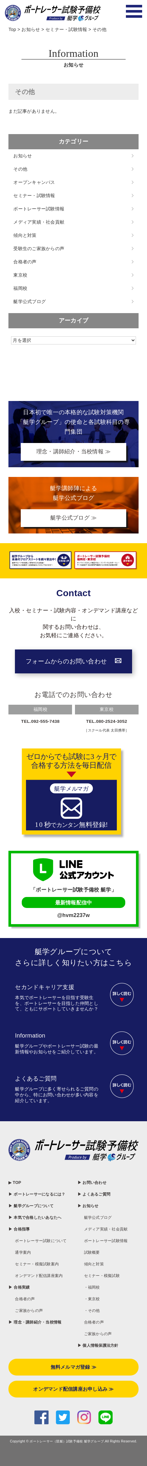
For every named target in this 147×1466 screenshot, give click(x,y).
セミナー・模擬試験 (105, 1277)
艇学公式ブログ (29, 301)
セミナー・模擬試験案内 (40, 1286)
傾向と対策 (24, 235)
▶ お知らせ (90, 1207)
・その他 (93, 1313)
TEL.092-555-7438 (40, 722)
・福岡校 (93, 1289)
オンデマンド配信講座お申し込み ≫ (73, 1405)
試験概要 (93, 1254)
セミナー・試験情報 (34, 195)
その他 (20, 169)
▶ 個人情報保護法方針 (101, 1348)
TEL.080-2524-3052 (106, 722)
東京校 (20, 275)
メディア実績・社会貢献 (38, 222)
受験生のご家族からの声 (38, 248)
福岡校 (20, 288)
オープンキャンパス (34, 182)
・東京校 (93, 1301)
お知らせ (22, 155)
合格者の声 (24, 261)
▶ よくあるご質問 (97, 1195)
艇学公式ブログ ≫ (73, 519)
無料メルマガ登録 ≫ (73, 1382)
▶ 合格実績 (20, 1317)
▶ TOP (15, 1183)
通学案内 (24, 1275)
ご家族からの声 (31, 1340)
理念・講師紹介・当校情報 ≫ (73, 452)
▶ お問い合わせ (94, 1183)
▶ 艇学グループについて (34, 1214)
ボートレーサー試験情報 (38, 208)
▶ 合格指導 (20, 1244)
